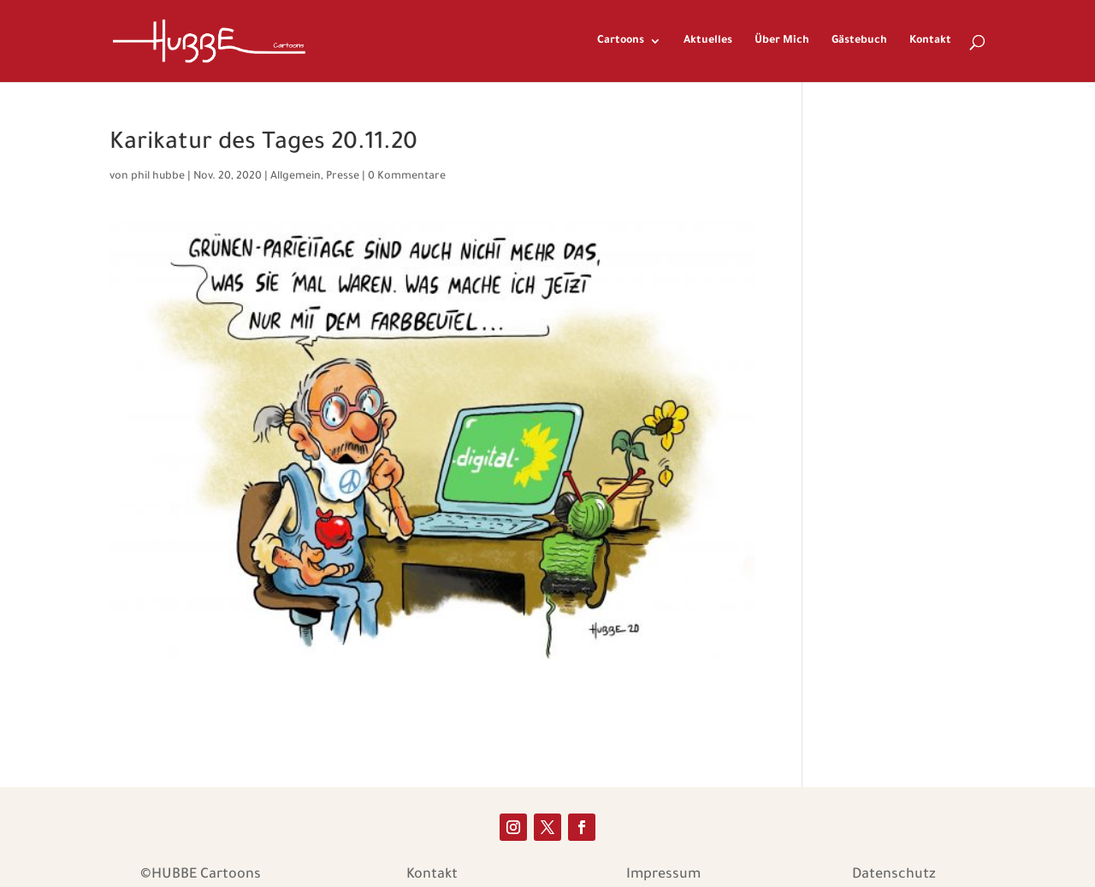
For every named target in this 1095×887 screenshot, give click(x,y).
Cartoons (620, 41)
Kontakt (930, 41)
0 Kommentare (407, 177)
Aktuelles (708, 41)
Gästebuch (859, 41)
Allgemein (295, 177)
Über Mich (782, 41)
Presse (342, 177)
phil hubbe (158, 177)
